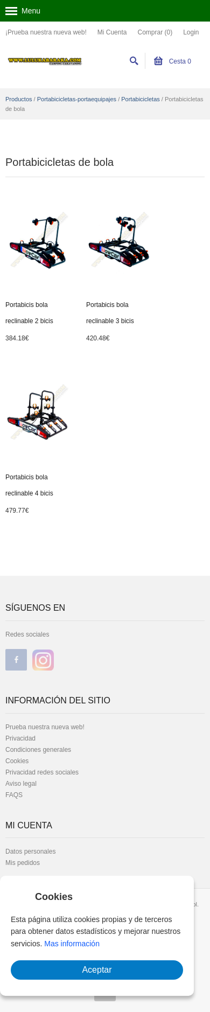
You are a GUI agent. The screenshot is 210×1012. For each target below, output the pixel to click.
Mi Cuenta (112, 32)
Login (191, 32)
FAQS (14, 795)
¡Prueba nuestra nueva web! (46, 32)
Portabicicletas (140, 99)
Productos (18, 99)
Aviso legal (21, 783)
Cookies (17, 761)
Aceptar (96, 969)
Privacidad (20, 738)
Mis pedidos (22, 863)
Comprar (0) (154, 32)
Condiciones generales (38, 749)
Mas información (72, 943)
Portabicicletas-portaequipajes (76, 99)
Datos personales (30, 851)
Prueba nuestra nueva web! (45, 727)
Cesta (172, 61)
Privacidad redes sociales (42, 772)
